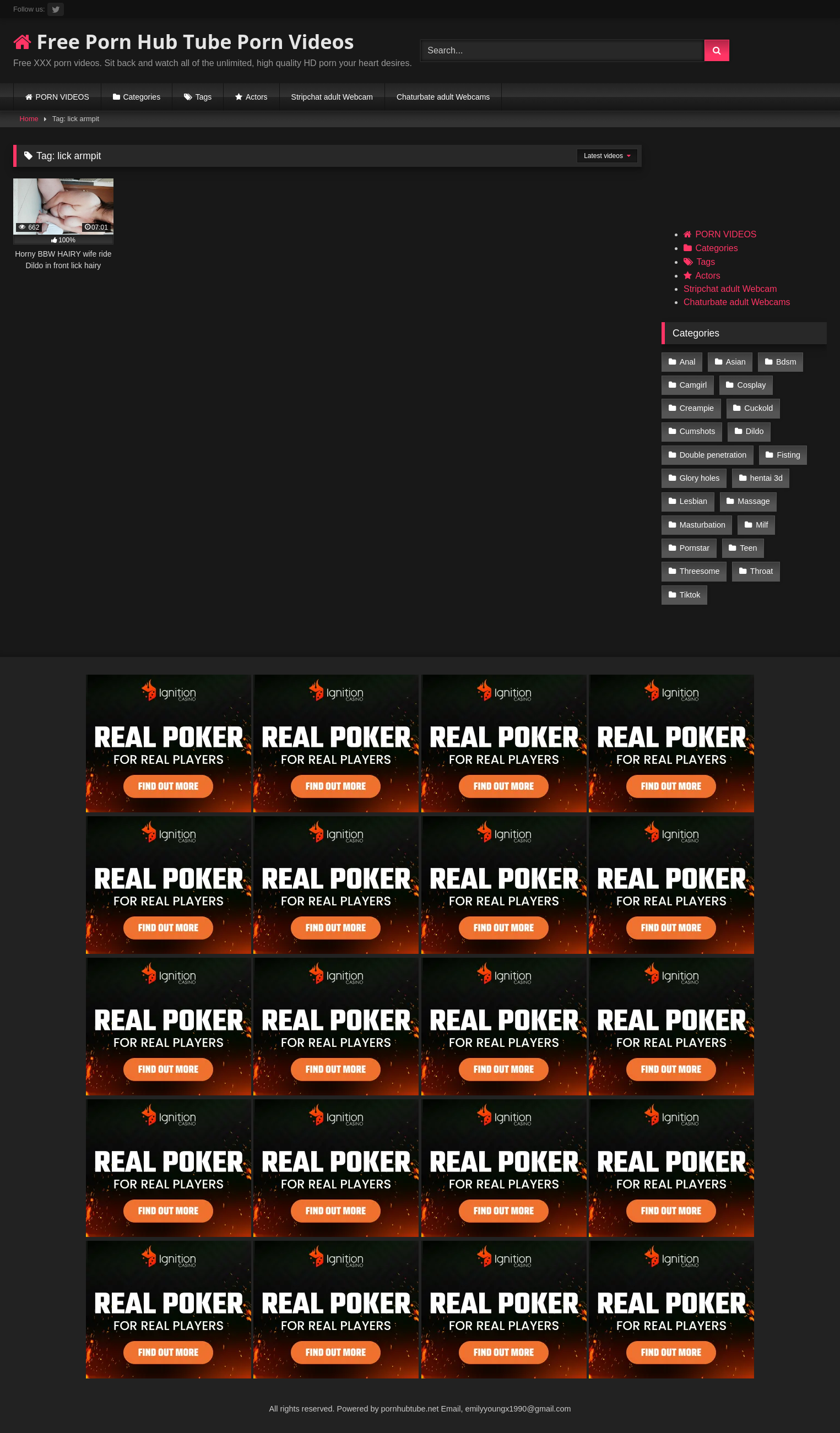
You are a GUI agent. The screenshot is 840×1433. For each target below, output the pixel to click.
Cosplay (752, 385)
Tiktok (690, 594)
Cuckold (758, 408)
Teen (748, 548)
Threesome (700, 571)
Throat (761, 571)
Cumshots (698, 431)
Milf (762, 524)
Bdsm (786, 361)
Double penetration (713, 454)
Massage (753, 501)
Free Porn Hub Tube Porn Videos (183, 41)
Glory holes (700, 478)
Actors (257, 97)
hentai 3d (766, 478)
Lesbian (693, 501)
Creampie (697, 408)
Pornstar (694, 548)
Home (29, 119)
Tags (204, 97)
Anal (688, 361)
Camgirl (693, 385)
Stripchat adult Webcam (332, 97)
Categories (141, 97)
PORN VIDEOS (62, 97)
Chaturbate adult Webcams (443, 97)
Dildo (755, 431)
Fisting (788, 454)
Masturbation (702, 524)
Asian (736, 361)
